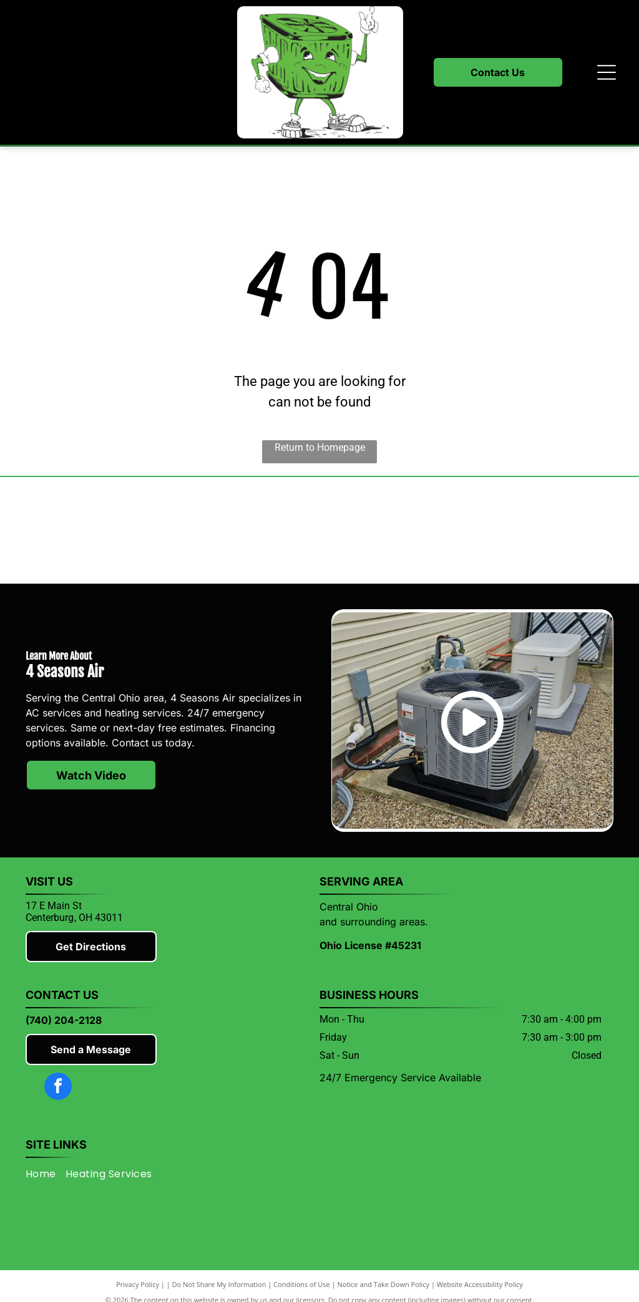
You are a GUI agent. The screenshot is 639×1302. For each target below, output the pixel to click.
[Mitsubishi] (89, 530)
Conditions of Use (301, 1284)
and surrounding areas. (374, 921)
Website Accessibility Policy (480, 1284)
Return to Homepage (320, 447)
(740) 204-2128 (64, 1020)
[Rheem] (396, 530)
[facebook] (58, 1088)
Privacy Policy (137, 1284)
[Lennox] (243, 530)
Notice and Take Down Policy (384, 1284)
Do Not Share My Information (219, 1284)
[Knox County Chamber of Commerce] (550, 530)
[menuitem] (46, 1174)
